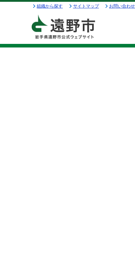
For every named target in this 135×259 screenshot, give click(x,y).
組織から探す (50, 6)
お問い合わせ (122, 6)
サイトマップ (86, 6)
